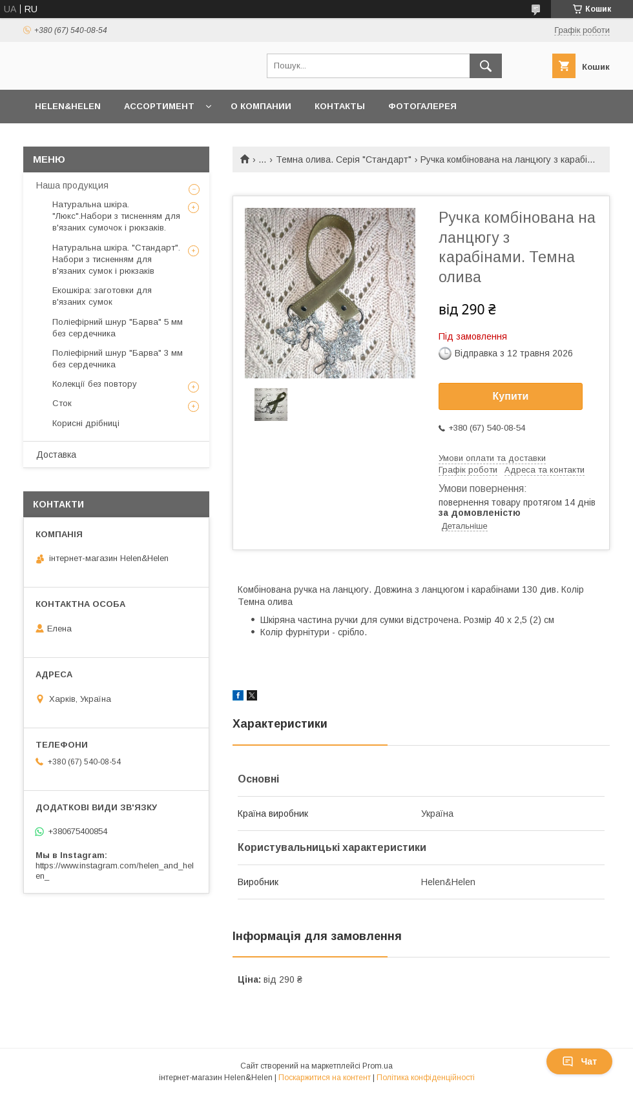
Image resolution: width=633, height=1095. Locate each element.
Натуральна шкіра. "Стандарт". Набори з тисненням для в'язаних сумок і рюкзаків (116, 259)
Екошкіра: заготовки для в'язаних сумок (102, 296)
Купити (511, 396)
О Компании (261, 106)
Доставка (56, 454)
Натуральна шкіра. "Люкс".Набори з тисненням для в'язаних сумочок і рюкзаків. (116, 216)
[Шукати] (486, 66)
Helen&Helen (68, 106)
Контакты (340, 106)
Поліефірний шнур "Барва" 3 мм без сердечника (117, 358)
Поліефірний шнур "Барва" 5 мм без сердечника (117, 327)
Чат (579, 1061)
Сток (62, 403)
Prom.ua (377, 1065)
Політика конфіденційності (426, 1077)
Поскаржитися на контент (324, 1077)
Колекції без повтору (94, 384)
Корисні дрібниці (85, 423)
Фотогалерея (422, 106)
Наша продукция (72, 185)
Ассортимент (159, 106)
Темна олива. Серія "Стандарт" (343, 159)
